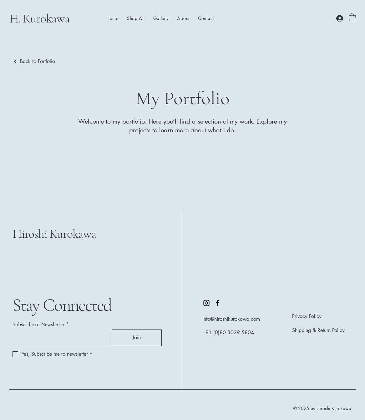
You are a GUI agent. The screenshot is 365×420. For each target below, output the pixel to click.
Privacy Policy (307, 316)
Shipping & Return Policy (318, 330)
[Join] (137, 338)
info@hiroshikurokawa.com (231, 319)
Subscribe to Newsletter (39, 324)
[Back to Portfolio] (34, 61)
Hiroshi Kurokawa (54, 233)
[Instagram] (206, 303)
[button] (352, 17)
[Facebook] (218, 303)
